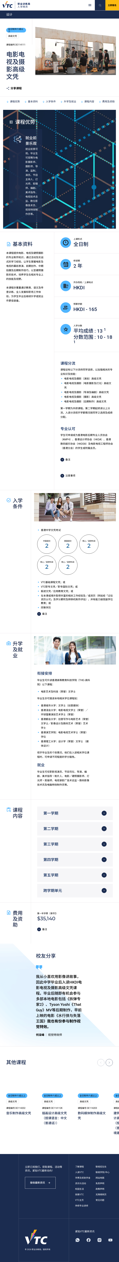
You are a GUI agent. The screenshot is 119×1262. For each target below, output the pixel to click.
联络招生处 (101, 1166)
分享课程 (14, 88)
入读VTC (79, 1172)
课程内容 (87, 101)
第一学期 (50, 813)
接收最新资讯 (40, 1182)
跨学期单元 (52, 891)
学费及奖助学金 (82, 1178)
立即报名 (112, 5)
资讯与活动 (80, 1183)
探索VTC (79, 1194)
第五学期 (50, 875)
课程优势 (13, 101)
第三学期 (50, 844)
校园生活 (79, 1189)
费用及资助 (107, 101)
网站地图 (100, 1178)
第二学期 (50, 829)
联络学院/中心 (103, 1172)
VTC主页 (79, 1200)
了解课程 (79, 1166)
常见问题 (100, 1200)
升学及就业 (68, 101)
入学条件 (49, 101)
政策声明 (100, 1189)
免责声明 (100, 1183)
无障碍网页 (101, 1194)
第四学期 (50, 860)
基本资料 (31, 101)
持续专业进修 (81, 1205)
